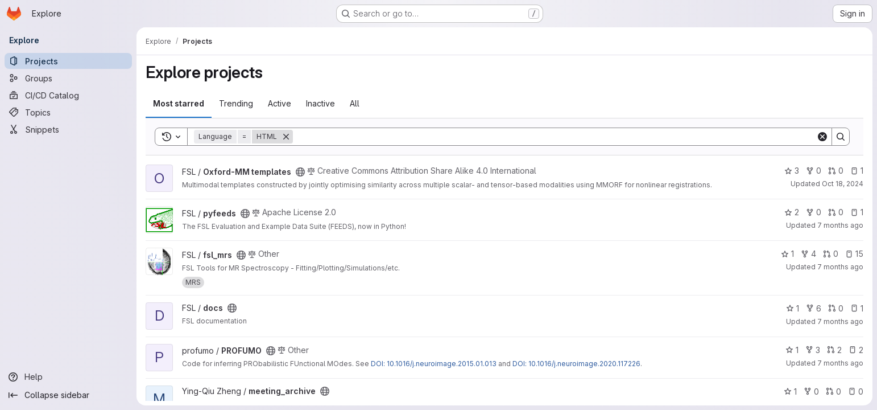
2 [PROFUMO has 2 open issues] (856, 350)
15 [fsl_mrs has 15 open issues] (854, 254)
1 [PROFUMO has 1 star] (792, 350)
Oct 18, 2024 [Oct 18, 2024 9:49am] (842, 183)
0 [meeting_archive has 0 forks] (811, 391)
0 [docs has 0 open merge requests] (835, 308)
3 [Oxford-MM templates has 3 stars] (791, 170)
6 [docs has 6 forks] (813, 308)
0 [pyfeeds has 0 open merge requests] (835, 212)
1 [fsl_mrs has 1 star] (787, 254)
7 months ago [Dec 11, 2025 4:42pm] (840, 225)
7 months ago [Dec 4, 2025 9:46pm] (840, 267)
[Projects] (68, 61)
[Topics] (68, 112)
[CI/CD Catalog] (68, 95)
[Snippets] (68, 129)
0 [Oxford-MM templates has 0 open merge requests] (835, 170)
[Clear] (822, 137)
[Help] (68, 377)
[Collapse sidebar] (68, 395)
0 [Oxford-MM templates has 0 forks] (813, 170)
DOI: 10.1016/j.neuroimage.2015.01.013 (434, 363)
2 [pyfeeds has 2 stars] (791, 212)
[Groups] (68, 78)
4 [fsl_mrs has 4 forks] (808, 254)
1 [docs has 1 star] (792, 308)
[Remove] (286, 137)
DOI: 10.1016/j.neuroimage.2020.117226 (576, 363)
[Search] (554, 137)
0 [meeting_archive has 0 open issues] (855, 391)
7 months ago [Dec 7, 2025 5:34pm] (840, 363)
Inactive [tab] (320, 103)
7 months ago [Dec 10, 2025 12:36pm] (840, 321)
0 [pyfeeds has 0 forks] (813, 212)
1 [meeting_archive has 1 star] (790, 391)
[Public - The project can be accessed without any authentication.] (300, 172)
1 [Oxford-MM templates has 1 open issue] (856, 170)
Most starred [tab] (178, 103)
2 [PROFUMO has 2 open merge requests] (834, 350)
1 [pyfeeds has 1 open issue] (856, 212)
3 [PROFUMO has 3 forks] (812, 350)
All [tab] (354, 103)
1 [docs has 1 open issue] (856, 308)
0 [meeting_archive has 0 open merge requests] (833, 391)
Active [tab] (279, 103)
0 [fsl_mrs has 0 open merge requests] (830, 254)
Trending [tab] (236, 103)
